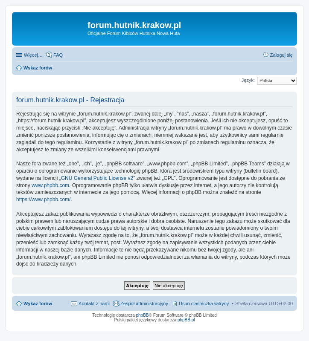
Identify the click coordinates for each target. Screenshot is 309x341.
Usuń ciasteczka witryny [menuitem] (204, 303)
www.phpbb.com (50, 185)
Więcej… (33, 55)
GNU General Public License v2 (97, 178)
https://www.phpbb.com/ (43, 199)
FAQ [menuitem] (58, 55)
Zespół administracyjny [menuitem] (144, 303)
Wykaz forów (37, 303)
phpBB (142, 315)
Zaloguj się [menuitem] (281, 55)
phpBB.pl (186, 320)
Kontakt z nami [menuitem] (94, 303)
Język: (248, 80)
